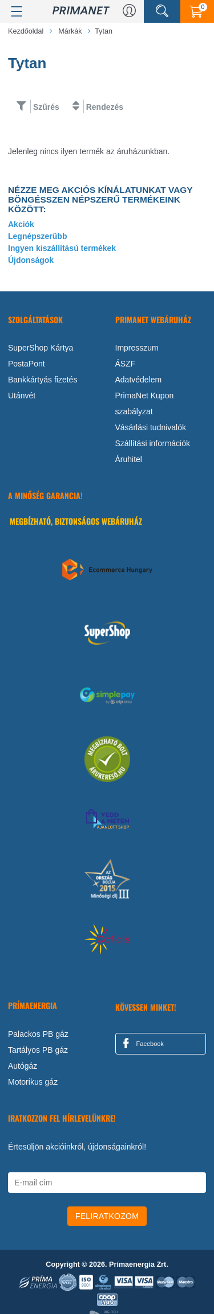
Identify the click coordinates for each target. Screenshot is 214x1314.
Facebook (141, 1043)
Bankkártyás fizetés (42, 379)
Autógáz (22, 1065)
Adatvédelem (138, 379)
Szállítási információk (153, 443)
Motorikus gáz (33, 1081)
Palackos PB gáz (38, 1034)
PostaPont (26, 363)
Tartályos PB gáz (38, 1050)
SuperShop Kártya (40, 347)
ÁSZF (125, 363)
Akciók (21, 224)
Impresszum (137, 347)
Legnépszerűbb (37, 236)
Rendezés (104, 107)
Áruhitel (128, 459)
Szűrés (46, 107)
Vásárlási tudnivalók (151, 427)
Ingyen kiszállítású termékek (62, 248)
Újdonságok (31, 260)
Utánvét (21, 395)
